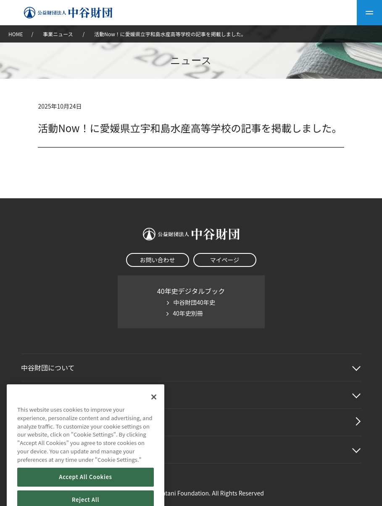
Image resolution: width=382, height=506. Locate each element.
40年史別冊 (188, 313)
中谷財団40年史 (194, 302)
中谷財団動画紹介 (48, 422)
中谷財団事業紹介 (48, 395)
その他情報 (38, 450)
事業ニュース (58, 33)
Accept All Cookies (85, 487)
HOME (15, 33)
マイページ (225, 260)
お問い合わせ (157, 260)
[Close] (154, 407)
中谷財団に (48, 367)
